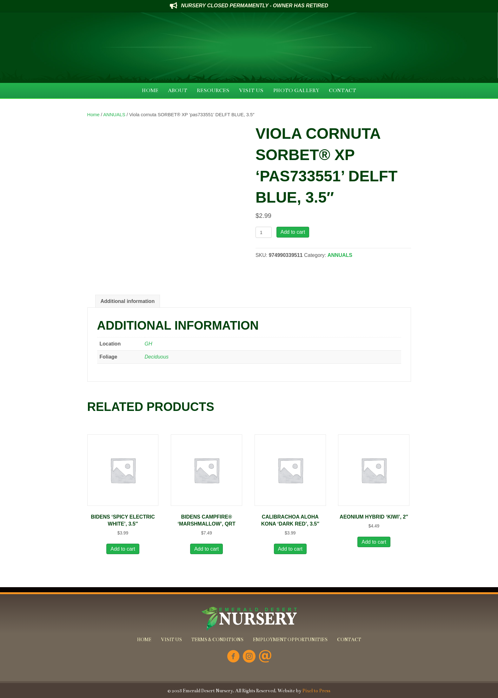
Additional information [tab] (128, 301)
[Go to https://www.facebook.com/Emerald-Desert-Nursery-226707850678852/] (233, 657)
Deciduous (157, 356)
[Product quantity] (264, 232)
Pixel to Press (316, 691)
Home (93, 114)
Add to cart (293, 232)
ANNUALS (114, 114)
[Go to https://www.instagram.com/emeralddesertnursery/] (249, 657)
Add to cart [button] (122, 549)
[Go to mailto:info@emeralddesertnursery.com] (265, 657)
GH (148, 343)
